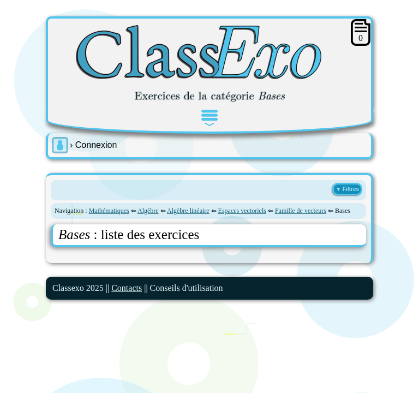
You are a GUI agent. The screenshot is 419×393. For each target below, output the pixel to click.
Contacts (126, 288)
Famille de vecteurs (300, 211)
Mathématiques (109, 211)
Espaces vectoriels (242, 211)
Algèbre (148, 211)
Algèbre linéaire (188, 211)
